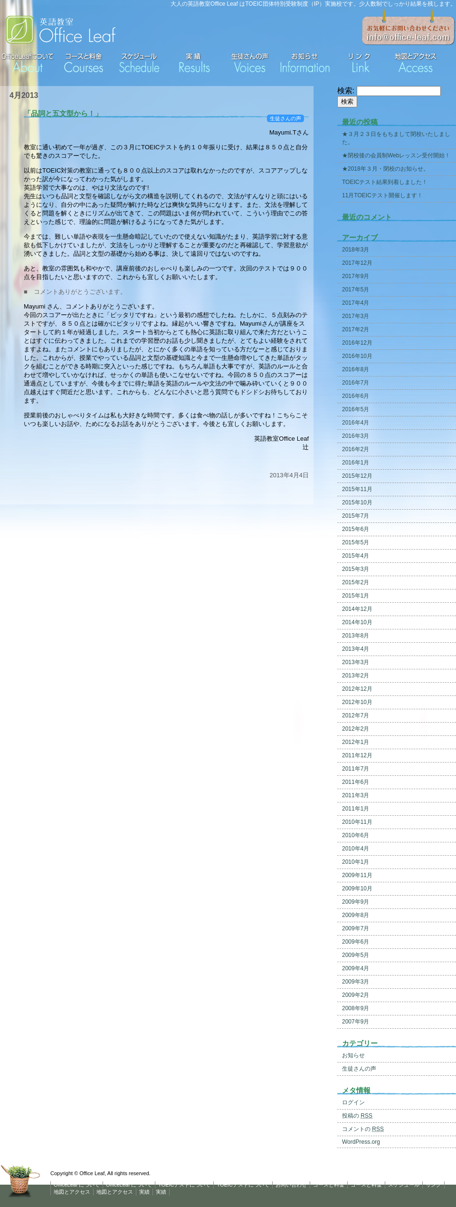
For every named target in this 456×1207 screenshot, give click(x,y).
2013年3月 (355, 662)
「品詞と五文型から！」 (63, 113)
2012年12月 (357, 689)
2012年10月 (357, 702)
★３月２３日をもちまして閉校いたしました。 (396, 138)
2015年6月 (355, 529)
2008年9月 (355, 1008)
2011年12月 (357, 755)
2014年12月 (357, 609)
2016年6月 (355, 396)
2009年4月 (355, 968)
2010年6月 (355, 835)
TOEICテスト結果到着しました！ (385, 182)
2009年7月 (355, 928)
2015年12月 (357, 476)
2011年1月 (355, 808)
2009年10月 (357, 888)
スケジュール (403, 1185)
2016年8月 (355, 369)
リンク (433, 1185)
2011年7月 (355, 768)
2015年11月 (357, 489)
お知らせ (353, 1055)
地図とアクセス (72, 1192)
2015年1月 (355, 595)
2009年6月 (355, 941)
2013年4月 (355, 649)
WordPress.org (361, 1142)
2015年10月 (357, 502)
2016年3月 (355, 436)
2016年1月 (355, 462)
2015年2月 (355, 582)
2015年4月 (355, 555)
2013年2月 (355, 675)
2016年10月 (357, 356)
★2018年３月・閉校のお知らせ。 (385, 168)
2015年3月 (355, 569)
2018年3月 (355, 249)
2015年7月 (355, 515)
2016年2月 (355, 449)
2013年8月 (355, 635)
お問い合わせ (291, 1185)
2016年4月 (355, 422)
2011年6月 (355, 782)
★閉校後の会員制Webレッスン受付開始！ (396, 155)
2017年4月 (355, 302)
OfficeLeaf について (77, 1185)
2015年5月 (355, 542)
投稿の (357, 1115)
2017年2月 (355, 329)
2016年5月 (355, 409)
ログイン (353, 1102)
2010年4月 (355, 848)
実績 (144, 1192)
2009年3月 (355, 981)
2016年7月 (355, 382)
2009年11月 (357, 875)
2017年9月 (355, 276)
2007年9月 (355, 1021)
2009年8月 (355, 915)
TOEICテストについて (184, 1185)
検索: (345, 91)
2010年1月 (355, 862)
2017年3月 (355, 316)
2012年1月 (355, 742)
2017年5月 (355, 289)
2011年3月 (355, 795)
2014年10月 (357, 622)
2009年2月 (355, 995)
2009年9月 (355, 901)
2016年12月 (357, 342)
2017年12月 (357, 263)
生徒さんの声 (285, 118)
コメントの (363, 1129)
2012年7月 (355, 715)
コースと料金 (328, 1185)
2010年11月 (357, 822)
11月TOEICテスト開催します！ (382, 195)
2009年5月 (355, 955)
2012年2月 (355, 728)
